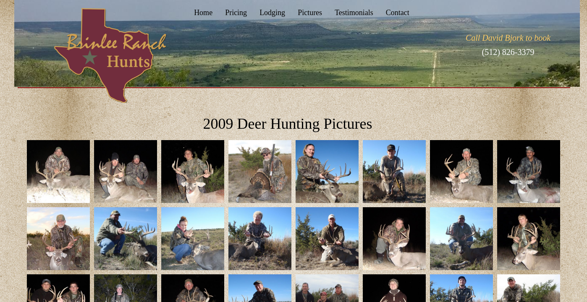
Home (203, 12)
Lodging (272, 12)
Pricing (236, 12)
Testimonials (354, 12)
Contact (397, 12)
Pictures (310, 12)
